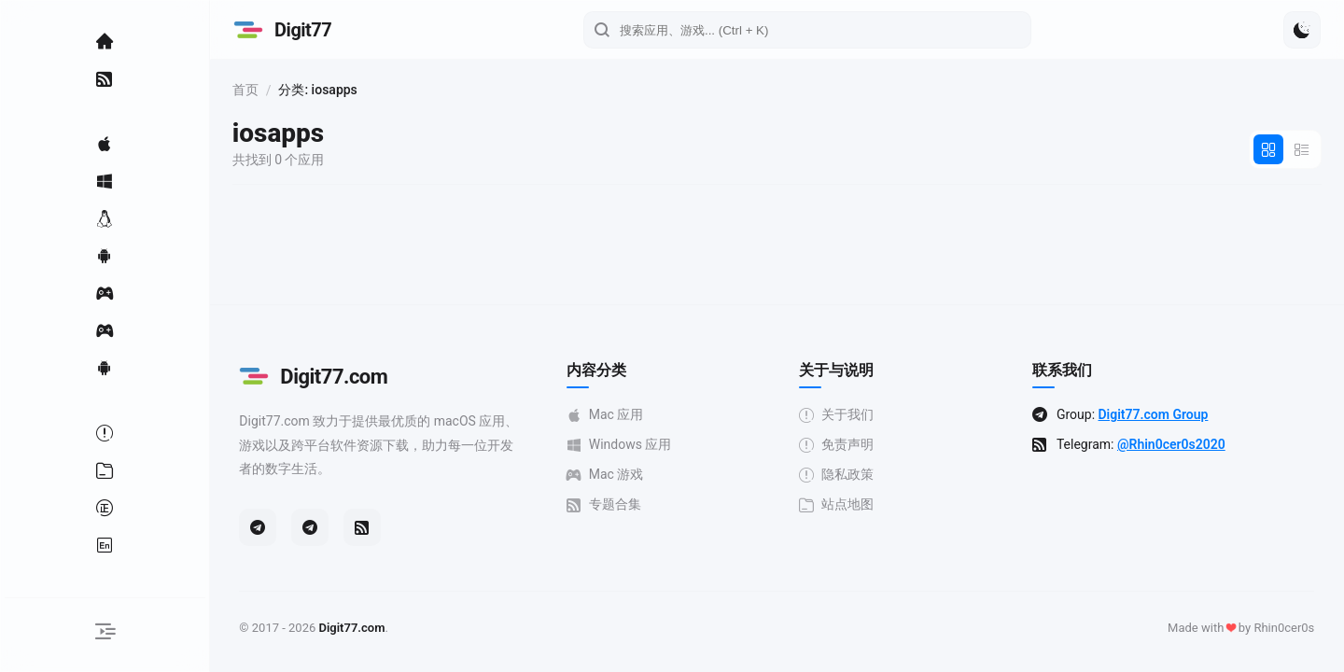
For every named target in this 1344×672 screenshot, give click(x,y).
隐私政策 (843, 475)
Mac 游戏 (612, 475)
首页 (259, 89)
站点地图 (843, 504)
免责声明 (843, 445)
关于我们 (843, 415)
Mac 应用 (612, 415)
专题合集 (610, 504)
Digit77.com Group (1160, 414)
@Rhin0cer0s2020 (1179, 444)
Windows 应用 (626, 445)
